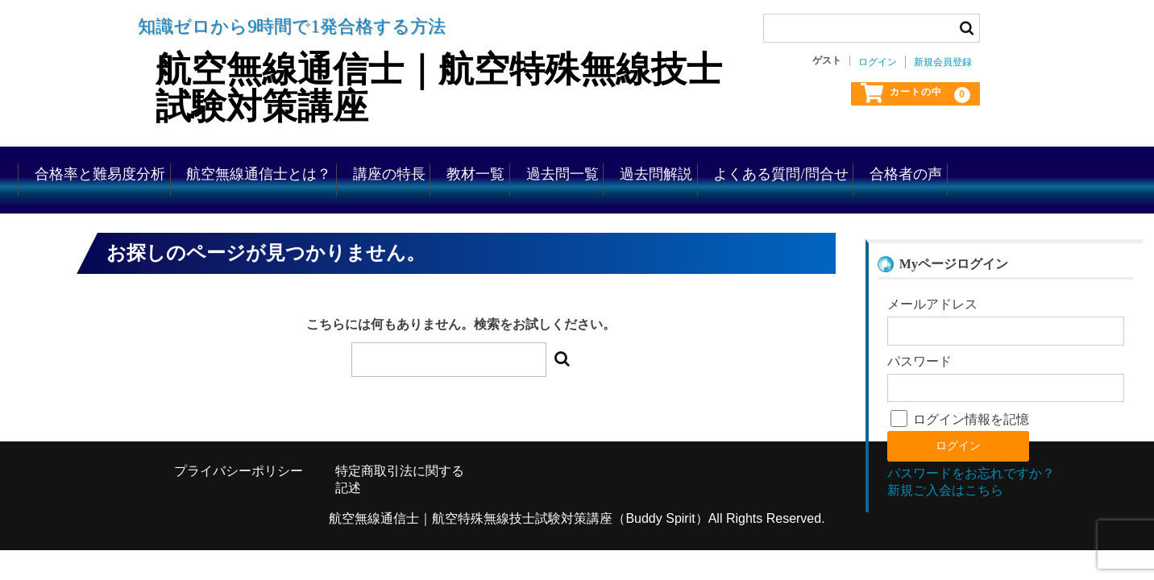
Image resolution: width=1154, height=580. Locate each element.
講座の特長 (522, 168)
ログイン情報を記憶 (959, 443)
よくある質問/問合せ (1027, 168)
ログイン (877, 62)
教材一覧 (636, 168)
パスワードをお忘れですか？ (971, 498)
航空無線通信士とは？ (363, 168)
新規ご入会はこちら (945, 515)
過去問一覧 (750, 168)
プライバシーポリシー (238, 496)
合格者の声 (141, 214)
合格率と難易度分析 (173, 168)
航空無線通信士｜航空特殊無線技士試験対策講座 (433, 87)
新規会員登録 (943, 62)
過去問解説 (872, 168)
